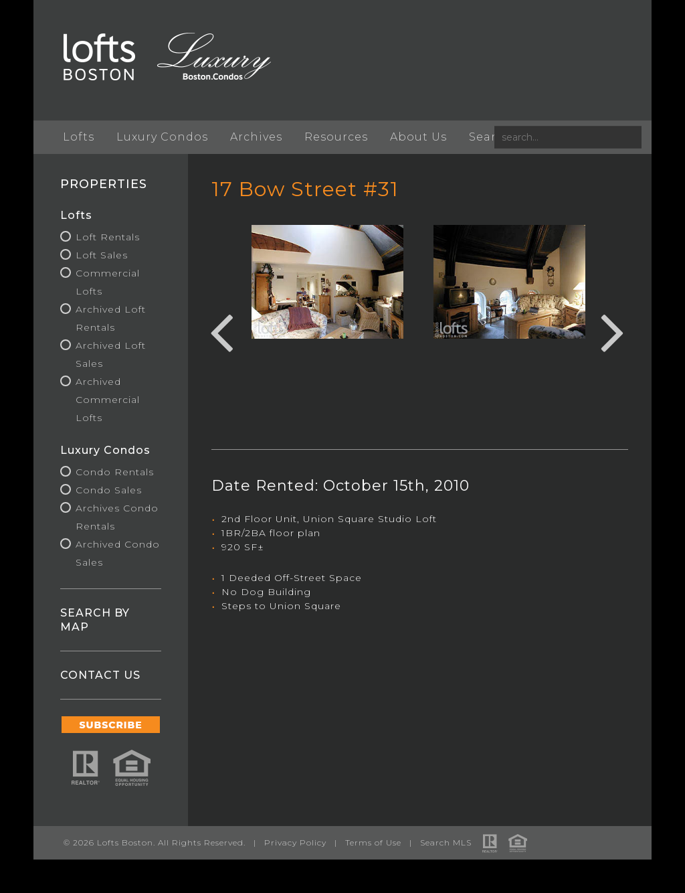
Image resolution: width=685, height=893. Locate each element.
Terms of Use (373, 842)
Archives (256, 137)
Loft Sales (102, 255)
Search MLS (446, 842)
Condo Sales (109, 490)
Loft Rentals (108, 237)
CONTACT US (100, 675)
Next (613, 330)
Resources (336, 137)
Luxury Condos (162, 137)
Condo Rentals (115, 472)
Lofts (78, 137)
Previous (221, 330)
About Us (418, 137)
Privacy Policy (295, 842)
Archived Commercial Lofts (108, 400)
